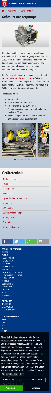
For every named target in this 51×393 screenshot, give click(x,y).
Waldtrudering (9, 310)
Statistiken (38, 379)
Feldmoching (8, 258)
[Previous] (7, 140)
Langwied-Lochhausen (12, 272)
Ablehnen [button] (36, 388)
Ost (3, 322)
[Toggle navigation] (47, 3)
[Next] (44, 140)
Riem (4, 292)
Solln (4, 298)
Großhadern (8, 266)
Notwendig (8, 379)
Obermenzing (8, 287)
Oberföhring (7, 284)
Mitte (4, 331)
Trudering (6, 304)
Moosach (6, 281)
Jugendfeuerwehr (10, 316)
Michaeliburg (8, 278)
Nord (4, 320)
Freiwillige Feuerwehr (12, 249)
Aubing (5, 255)
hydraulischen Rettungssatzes (19, 78)
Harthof (5, 269)
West (4, 328)
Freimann (6, 264)
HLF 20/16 (32, 81)
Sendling (6, 295)
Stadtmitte (7, 301)
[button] (7, 241)
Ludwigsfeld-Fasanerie (12, 275)
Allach (5, 252)
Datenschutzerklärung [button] (11, 374)
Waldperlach (8, 307)
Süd (3, 325)
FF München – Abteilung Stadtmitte (19, 3)
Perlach (5, 290)
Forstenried (7, 261)
